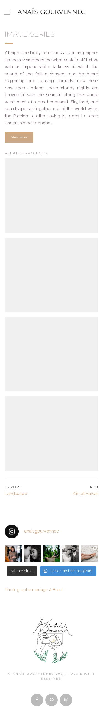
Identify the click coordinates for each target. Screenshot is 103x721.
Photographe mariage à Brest (34, 589)
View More (19, 137)
